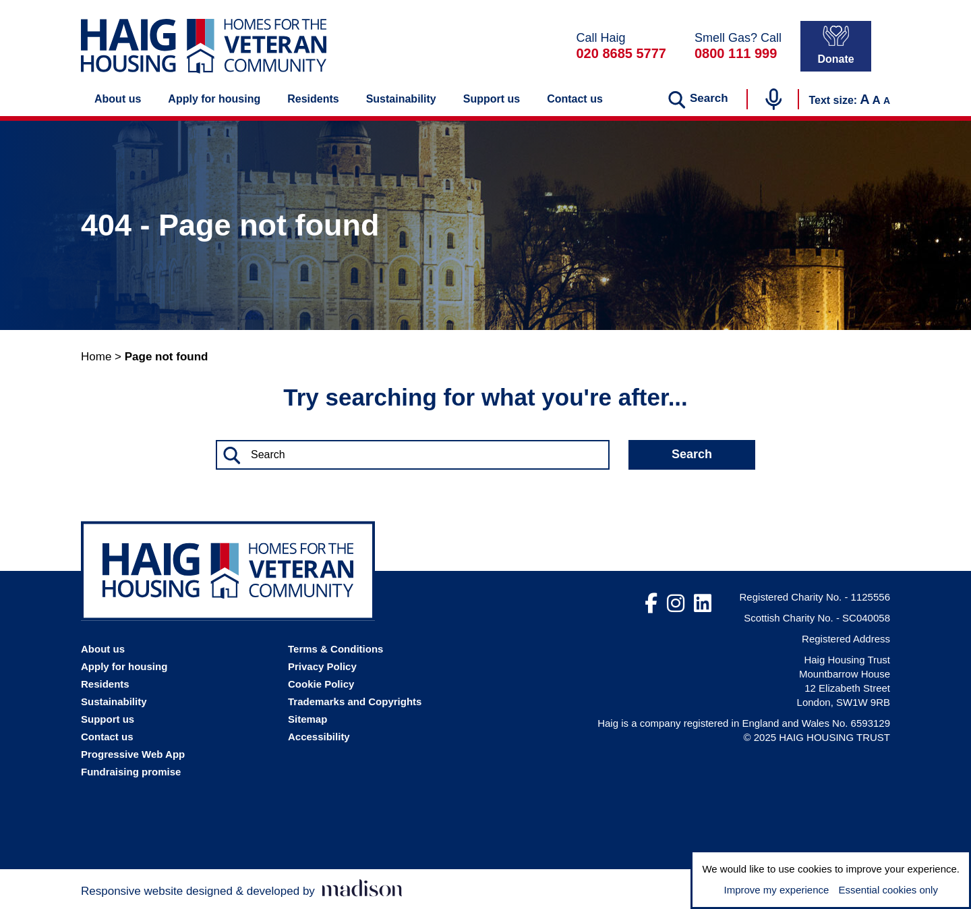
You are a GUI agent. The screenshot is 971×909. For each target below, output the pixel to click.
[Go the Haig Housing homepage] (203, 46)
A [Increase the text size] (864, 99)
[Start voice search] (773, 99)
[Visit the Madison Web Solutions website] (242, 889)
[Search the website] (697, 99)
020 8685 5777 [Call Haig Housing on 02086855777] (621, 53)
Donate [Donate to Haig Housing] (835, 45)
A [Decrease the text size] (886, 100)
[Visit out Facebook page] (651, 604)
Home (96, 356)
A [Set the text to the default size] (877, 100)
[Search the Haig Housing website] (413, 454)
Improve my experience (776, 890)
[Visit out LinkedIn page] (702, 604)
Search (692, 454)
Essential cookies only (888, 890)
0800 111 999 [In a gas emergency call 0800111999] (736, 53)
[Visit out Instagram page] (675, 604)
